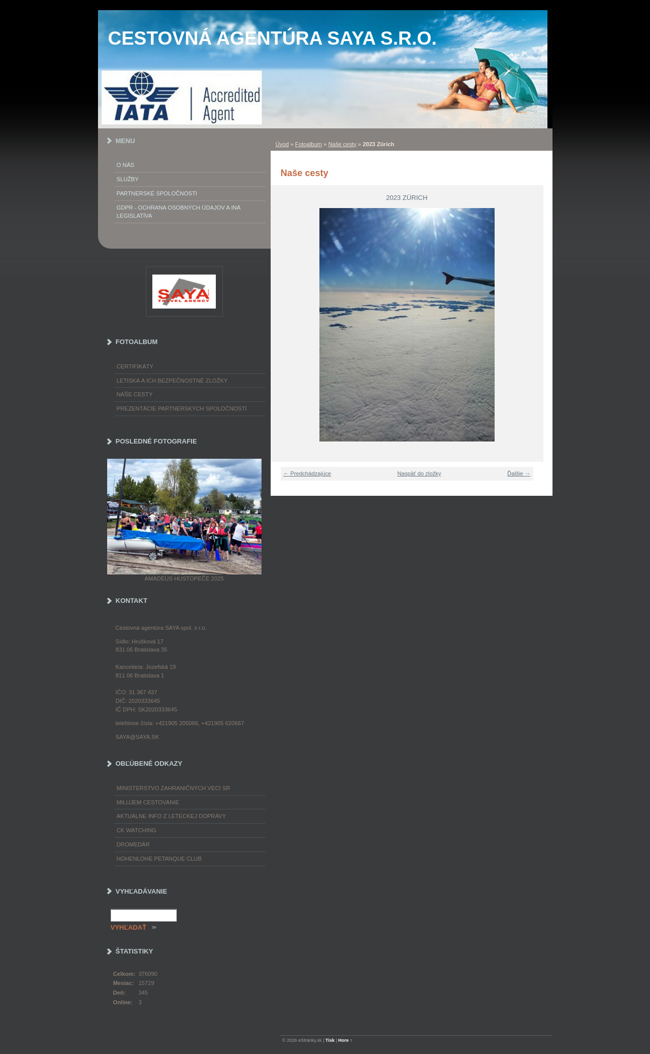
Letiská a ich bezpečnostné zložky (172, 381)
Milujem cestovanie (148, 802)
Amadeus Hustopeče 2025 (184, 578)
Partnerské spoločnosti (157, 193)
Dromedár (133, 844)
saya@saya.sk (137, 737)
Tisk (330, 1040)
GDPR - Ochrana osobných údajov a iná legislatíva (179, 212)
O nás (126, 165)
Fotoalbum (308, 144)
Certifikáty (135, 366)
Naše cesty (342, 144)
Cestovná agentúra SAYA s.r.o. (272, 38)
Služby (128, 179)
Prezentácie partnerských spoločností (182, 408)
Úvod (282, 144)
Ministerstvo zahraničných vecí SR (174, 788)
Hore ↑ (345, 1040)
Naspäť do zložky (419, 473)
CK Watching (136, 830)
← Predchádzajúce (307, 473)
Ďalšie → (518, 473)
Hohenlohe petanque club (159, 859)
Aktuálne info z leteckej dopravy (171, 816)
